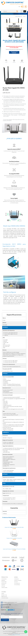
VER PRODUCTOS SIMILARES (14, 52)
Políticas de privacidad (16, 634)
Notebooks (3, 580)
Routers (24, 16)
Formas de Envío (17, 583)
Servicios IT (16, 581)
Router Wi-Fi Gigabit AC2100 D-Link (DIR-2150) (14, 527)
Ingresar (2, 593)
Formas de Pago (17, 584)
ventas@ (10, 602)
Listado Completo (4, 587)
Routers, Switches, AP (18, 16)
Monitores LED (3, 583)
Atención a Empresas (17, 580)
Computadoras (3, 578)
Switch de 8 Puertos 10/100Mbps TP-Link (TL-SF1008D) (14, 549)
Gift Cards (3, 586)
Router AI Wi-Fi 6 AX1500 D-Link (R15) (14, 538)
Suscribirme (5, 619)
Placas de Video (3, 581)
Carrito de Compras (4, 597)
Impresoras (3, 584)
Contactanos (16, 578)
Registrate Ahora (4, 596)
